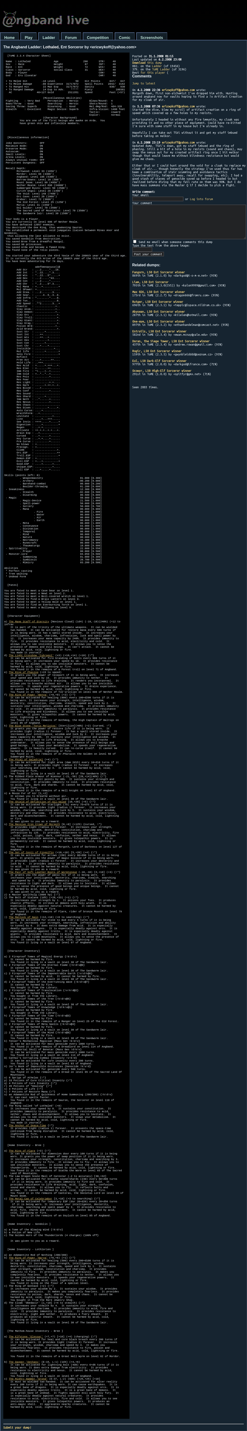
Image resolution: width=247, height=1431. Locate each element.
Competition (98, 38)
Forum (71, 38)
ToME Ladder (161, 69)
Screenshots (152, 38)
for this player (153, 72)
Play (28, 38)
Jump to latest (143, 83)
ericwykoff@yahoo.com (178, 89)
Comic (124, 38)
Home (9, 38)
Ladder (48, 38)
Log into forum (201, 199)
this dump (147, 62)
